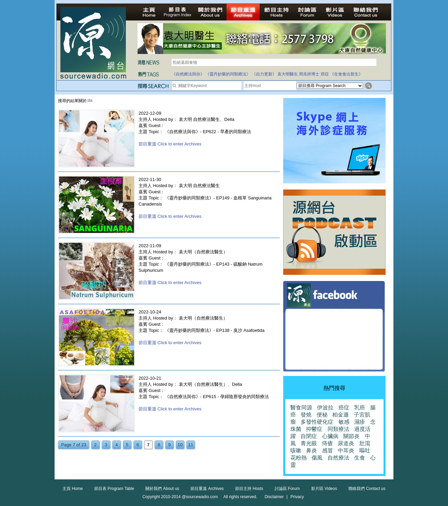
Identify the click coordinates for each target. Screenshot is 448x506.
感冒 (327, 450)
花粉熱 (298, 458)
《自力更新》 (264, 74)
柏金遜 (340, 415)
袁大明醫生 (287, 74)
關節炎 (351, 436)
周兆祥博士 (309, 74)
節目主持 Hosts (249, 488)
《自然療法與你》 (188, 74)
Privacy (297, 496)
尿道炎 (346, 443)
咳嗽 (295, 450)
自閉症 (309, 436)
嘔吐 (364, 450)
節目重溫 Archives (206, 488)
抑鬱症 (314, 429)
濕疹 (359, 422)
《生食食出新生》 (346, 74)
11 (190, 444)
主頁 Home (72, 488)
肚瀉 (364, 443)
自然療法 (338, 458)
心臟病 (330, 436)
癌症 (325, 74)
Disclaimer (274, 496)
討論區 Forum (287, 488)
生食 (359, 458)
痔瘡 (327, 443)
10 (180, 444)
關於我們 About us (162, 488)
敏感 (343, 422)
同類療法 (338, 429)
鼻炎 (311, 450)
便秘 (322, 415)
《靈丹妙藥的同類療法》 (227, 74)
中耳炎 (346, 450)
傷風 (317, 458)
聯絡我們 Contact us (367, 488)
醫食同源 (301, 407)
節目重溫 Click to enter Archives (170, 143)
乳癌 (359, 407)
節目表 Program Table (114, 488)
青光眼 (309, 443)
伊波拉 (325, 407)
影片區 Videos (324, 488)
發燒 (306, 415)
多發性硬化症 (317, 422)
